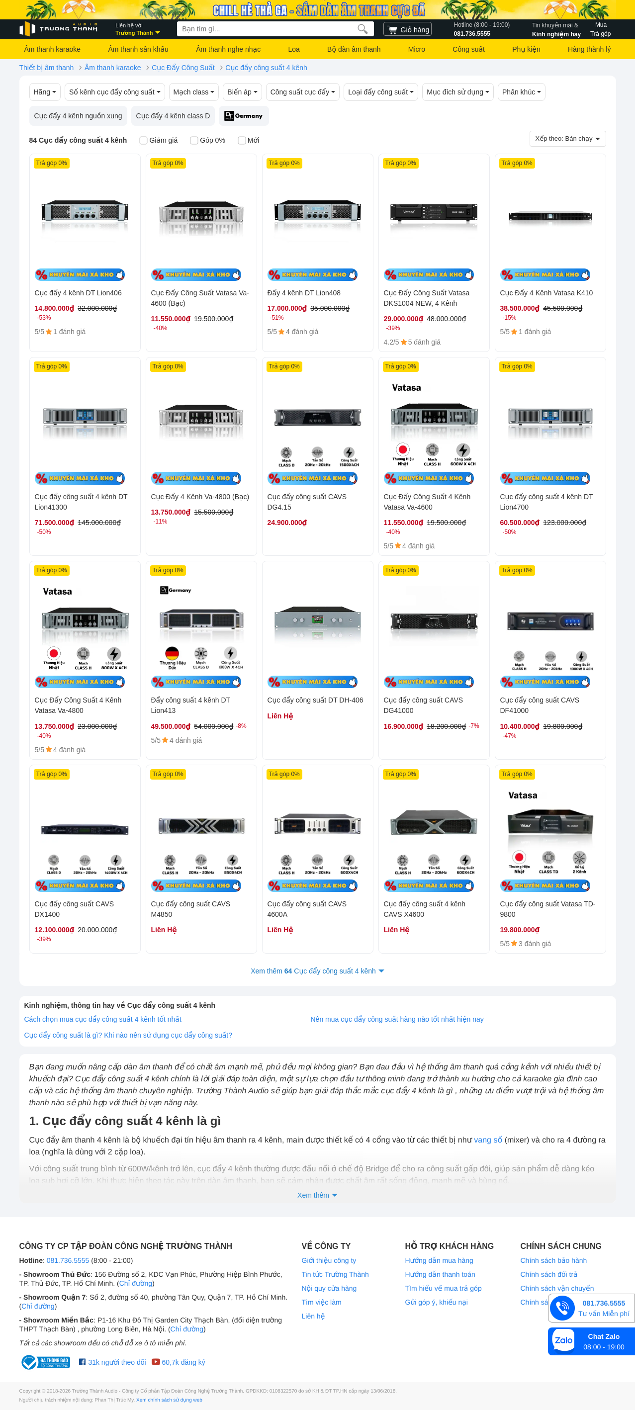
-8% (241, 725)
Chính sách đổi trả (549, 1274)
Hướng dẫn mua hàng (439, 1260)
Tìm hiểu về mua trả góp (443, 1288)
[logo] (59, 29)
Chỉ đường (135, 1283)
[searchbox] (275, 28)
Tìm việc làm (322, 1302)
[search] (363, 28)
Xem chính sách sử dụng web (169, 1400)
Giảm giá (158, 141)
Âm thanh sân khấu (138, 49)
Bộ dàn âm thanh (353, 49)
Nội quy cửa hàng (329, 1288)
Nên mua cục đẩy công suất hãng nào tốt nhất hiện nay (397, 1019)
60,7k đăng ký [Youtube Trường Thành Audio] (178, 1362)
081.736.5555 (482, 28)
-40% (161, 328)
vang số (488, 1140)
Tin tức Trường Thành (335, 1274)
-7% (473, 725)
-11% (161, 521)
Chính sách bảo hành (554, 1260)
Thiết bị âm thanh (46, 68)
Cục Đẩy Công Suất (183, 68)
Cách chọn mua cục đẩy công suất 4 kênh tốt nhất (102, 1019)
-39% (393, 328)
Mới (248, 141)
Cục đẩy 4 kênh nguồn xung (78, 116)
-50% (44, 532)
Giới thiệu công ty (329, 1260)
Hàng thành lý (589, 49)
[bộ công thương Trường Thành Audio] (46, 1362)
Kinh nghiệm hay (556, 28)
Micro (416, 49)
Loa (293, 49)
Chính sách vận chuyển (557, 1288)
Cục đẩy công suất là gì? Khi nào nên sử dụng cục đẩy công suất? (128, 1035)
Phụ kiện (526, 49)
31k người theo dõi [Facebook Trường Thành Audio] (112, 1362)
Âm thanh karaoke (52, 49)
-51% (277, 317)
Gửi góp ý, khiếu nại (436, 1302)
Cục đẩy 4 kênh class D (173, 116)
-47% (510, 735)
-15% (510, 317)
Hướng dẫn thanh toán (440, 1274)
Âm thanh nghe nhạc (228, 49)
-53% (44, 317)
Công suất (469, 49)
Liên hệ (313, 1316)
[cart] (407, 29)
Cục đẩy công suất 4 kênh (266, 68)
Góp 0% (207, 141)
